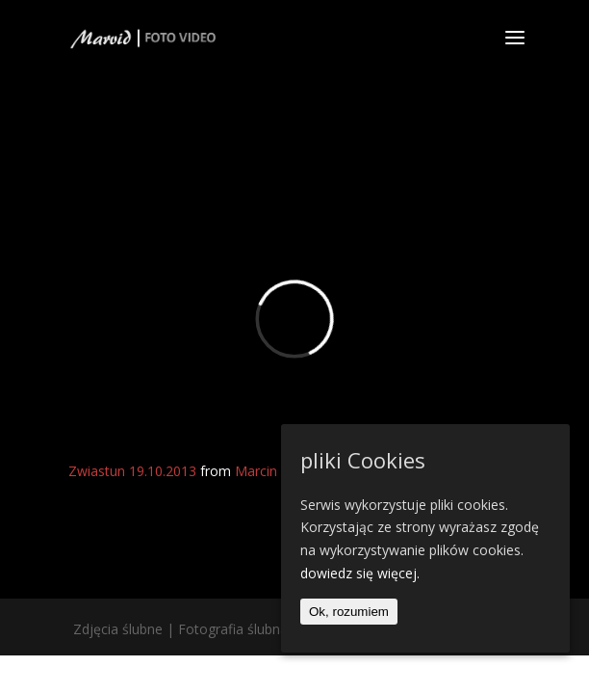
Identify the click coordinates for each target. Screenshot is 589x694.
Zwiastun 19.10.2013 (132, 471)
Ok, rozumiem (349, 611)
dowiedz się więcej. (360, 573)
